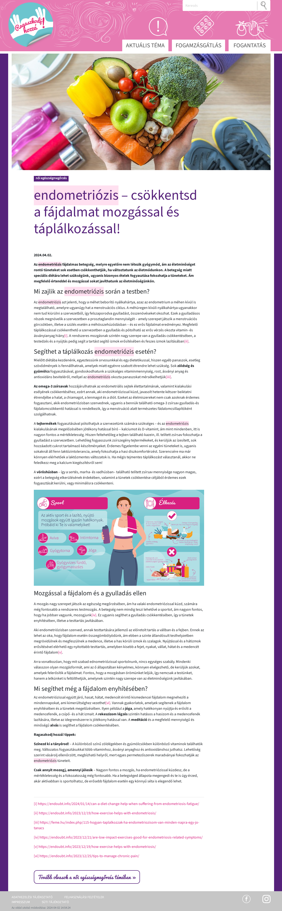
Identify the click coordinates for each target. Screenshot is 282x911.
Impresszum (21, 902)
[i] (65, 335)
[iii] (168, 377)
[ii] (186, 341)
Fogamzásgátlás (198, 45)
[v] (60, 652)
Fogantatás (249, 45)
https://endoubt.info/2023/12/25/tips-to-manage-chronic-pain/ (89, 856)
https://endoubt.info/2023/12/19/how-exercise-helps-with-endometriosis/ (97, 813)
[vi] (107, 703)
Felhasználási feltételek (84, 897)
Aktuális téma (145, 45)
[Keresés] (220, 5)
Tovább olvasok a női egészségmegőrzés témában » (87, 877)
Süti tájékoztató (55, 902)
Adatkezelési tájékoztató (32, 897)
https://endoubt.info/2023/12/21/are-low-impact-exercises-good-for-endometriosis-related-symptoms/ (121, 837)
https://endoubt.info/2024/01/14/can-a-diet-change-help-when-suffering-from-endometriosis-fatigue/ (118, 803)
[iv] (93, 615)
